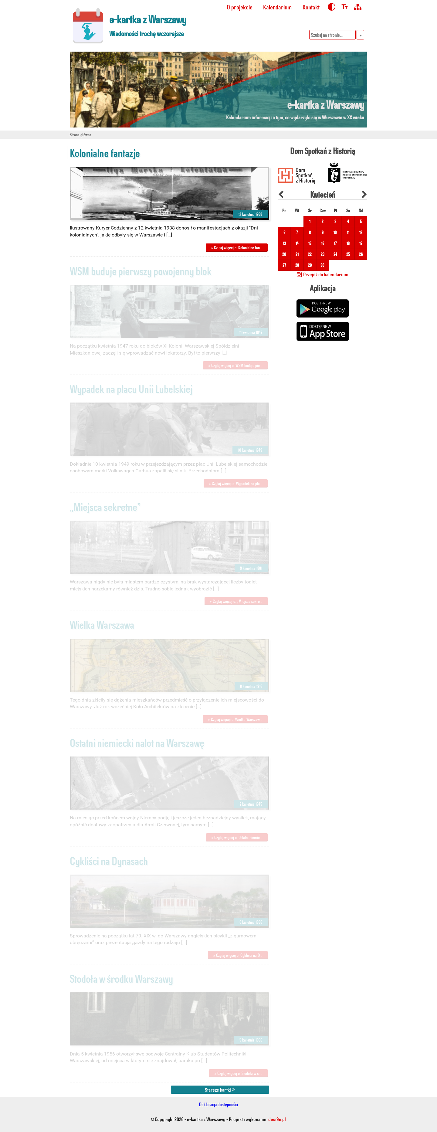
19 (360, 243)
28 (297, 265)
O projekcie (239, 7)
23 (322, 254)
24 (335, 254)
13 (284, 243)
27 (284, 265)
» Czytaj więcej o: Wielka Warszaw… (235, 719)
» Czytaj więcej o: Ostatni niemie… (237, 837)
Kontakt (311, 7)
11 (348, 232)
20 (284, 254)
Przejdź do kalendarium (322, 274)
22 (310, 254)
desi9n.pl (277, 1119)
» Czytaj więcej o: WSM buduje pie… (235, 365)
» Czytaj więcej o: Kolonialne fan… (236, 247)
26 (361, 254)
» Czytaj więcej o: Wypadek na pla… (235, 483)
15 (309, 243)
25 (348, 254)
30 (322, 265)
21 (297, 254)
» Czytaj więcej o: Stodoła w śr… (238, 1073)
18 (348, 243)
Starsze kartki (220, 1089)
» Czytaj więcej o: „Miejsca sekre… (236, 601)
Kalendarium (277, 7)
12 (360, 232)
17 (335, 243)
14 (297, 243)
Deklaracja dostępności (218, 1104)
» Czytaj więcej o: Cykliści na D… (237, 955)
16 (322, 243)
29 (310, 265)
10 (335, 232)
